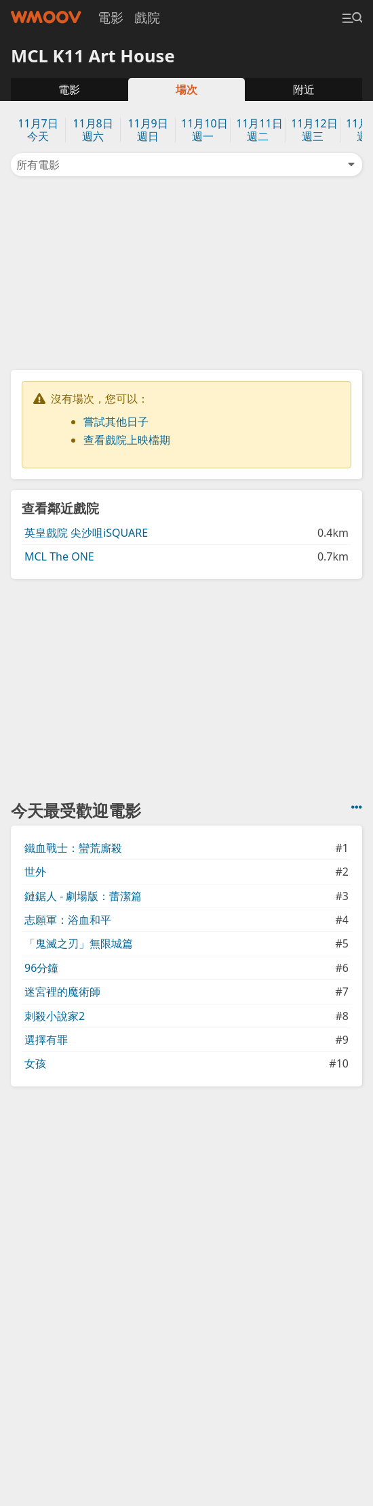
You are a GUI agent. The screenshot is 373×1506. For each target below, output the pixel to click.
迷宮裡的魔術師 (62, 991)
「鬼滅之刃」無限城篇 (78, 943)
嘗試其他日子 (116, 421)
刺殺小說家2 (54, 1016)
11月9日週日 (147, 129)
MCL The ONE (59, 556)
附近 (304, 89)
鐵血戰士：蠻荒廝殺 (73, 847)
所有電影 (186, 164)
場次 (186, 89)
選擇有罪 (46, 1039)
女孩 (35, 1063)
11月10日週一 (204, 129)
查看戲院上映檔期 (126, 439)
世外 (35, 871)
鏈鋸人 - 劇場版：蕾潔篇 (83, 896)
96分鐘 (41, 967)
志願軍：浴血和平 (67, 919)
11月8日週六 (93, 129)
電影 (110, 17)
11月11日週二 (259, 129)
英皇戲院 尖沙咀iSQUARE (86, 532)
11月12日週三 (314, 129)
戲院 (147, 17)
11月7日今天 (38, 129)
